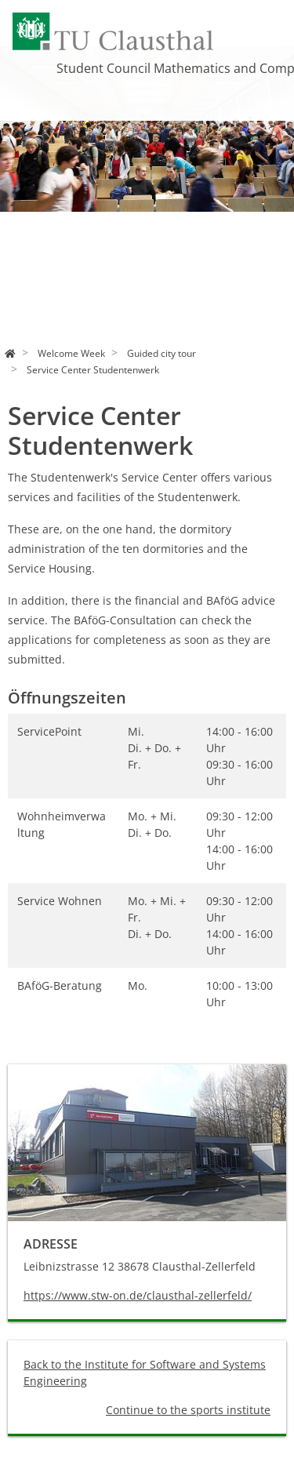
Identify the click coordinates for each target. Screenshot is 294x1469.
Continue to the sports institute (188, 1409)
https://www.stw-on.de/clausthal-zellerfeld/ (138, 1295)
